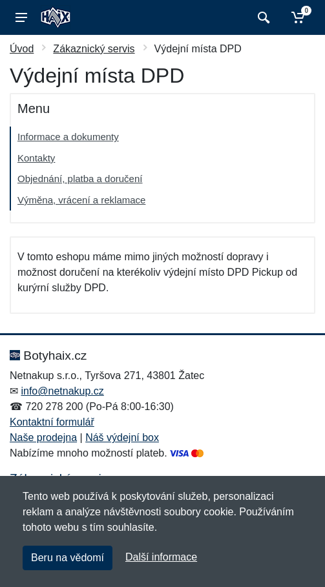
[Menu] (21, 17)
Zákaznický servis (93, 48)
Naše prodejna (43, 437)
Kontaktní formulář (52, 422)
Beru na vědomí (67, 557)
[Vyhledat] (262, 17)
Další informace (161, 556)
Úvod (22, 48)
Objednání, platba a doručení (79, 178)
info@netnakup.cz (62, 391)
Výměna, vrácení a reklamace (81, 199)
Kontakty (36, 157)
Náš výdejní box (122, 437)
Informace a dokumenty (68, 136)
